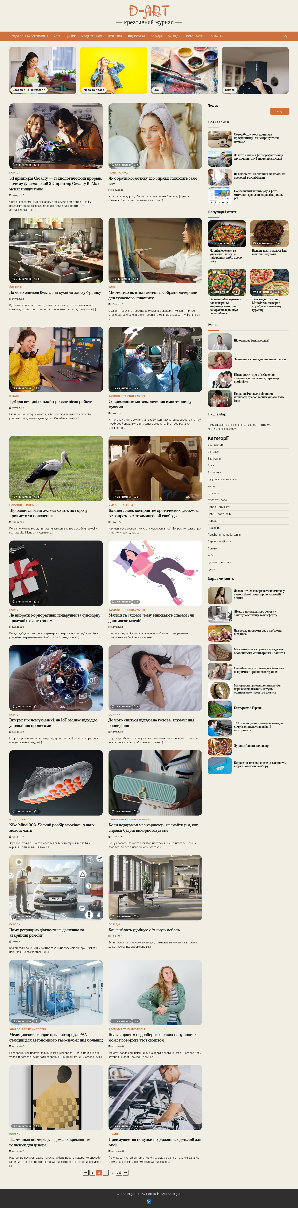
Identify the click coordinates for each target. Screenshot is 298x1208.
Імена (211, 486)
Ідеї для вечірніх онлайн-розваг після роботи (50, 401)
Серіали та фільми (123, 504)
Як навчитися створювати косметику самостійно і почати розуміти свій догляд (259, 594)
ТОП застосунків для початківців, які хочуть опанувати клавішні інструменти (259, 727)
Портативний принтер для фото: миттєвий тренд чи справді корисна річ (258, 194)
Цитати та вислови (219, 562)
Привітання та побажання (129, 819)
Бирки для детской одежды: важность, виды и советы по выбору (260, 764)
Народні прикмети (23, 504)
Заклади (174, 36)
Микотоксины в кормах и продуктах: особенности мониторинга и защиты (259, 651)
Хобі (57, 36)
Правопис (214, 527)
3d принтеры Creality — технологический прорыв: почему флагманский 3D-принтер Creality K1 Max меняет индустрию (55, 184)
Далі (125, 1173)
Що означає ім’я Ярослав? (251, 340)
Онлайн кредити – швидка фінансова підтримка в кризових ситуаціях (259, 670)
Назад (86, 1173)
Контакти (216, 36)
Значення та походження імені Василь (260, 359)
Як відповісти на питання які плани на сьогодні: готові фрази (259, 176)
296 (119, 1172)
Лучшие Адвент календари (252, 746)
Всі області (194, 36)
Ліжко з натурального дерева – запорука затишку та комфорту (255, 613)
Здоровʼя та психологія (30, 36)
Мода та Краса (92, 36)
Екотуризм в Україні (248, 708)
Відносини (136, 36)
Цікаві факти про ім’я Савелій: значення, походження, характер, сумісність (256, 378)
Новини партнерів (219, 513)
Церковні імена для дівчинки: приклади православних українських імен (259, 397)
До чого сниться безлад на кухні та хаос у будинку (55, 292)
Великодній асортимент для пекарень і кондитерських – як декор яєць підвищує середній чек (226, 306)
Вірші (211, 465)
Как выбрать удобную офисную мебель (144, 930)
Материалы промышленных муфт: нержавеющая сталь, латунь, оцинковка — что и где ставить (257, 689)
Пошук (213, 105)
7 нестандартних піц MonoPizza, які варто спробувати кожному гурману (266, 305)
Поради (156, 36)
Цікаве (71, 36)
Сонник (15, 287)
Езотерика (214, 472)
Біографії (213, 451)
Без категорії (216, 444)
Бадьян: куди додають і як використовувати (269, 252)
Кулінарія (115, 36)
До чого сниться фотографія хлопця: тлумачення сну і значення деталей (259, 157)
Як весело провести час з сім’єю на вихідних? (257, 632)
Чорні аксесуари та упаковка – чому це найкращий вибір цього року (226, 256)
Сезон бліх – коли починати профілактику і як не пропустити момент (256, 138)
